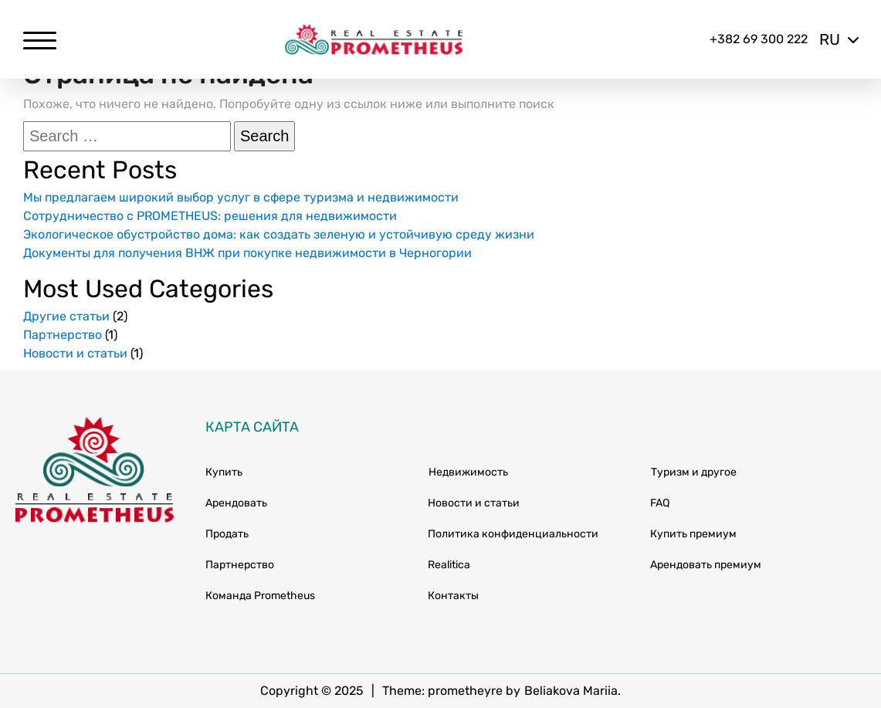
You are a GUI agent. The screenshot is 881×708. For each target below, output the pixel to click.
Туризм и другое (694, 472)
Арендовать (236, 503)
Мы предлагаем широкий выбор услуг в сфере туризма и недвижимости (241, 197)
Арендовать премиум (705, 564)
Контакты (453, 595)
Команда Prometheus (260, 595)
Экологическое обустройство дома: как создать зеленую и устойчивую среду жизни (278, 234)
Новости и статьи (75, 353)
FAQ (659, 503)
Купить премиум (693, 533)
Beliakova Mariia (571, 690)
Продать (227, 533)
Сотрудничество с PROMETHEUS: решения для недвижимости (210, 215)
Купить (223, 472)
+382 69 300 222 (759, 39)
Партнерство (62, 334)
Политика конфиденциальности (513, 533)
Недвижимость (468, 472)
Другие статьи (66, 316)
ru (838, 39)
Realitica (449, 564)
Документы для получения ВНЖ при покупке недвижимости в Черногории (247, 253)
